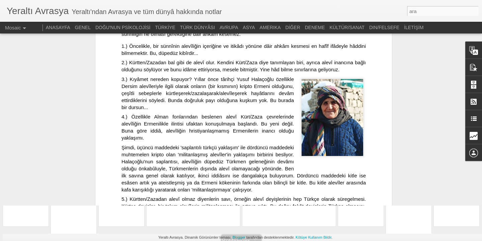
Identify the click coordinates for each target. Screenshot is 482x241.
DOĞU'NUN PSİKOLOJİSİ (122, 27)
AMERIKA (270, 27)
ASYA (249, 27)
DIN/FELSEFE (384, 27)
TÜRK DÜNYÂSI (197, 27)
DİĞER (292, 27)
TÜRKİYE (165, 27)
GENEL (83, 27)
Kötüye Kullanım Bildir (313, 237)
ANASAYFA (58, 27)
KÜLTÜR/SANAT (347, 27)
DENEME (315, 27)
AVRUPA (229, 27)
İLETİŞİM (413, 27)
